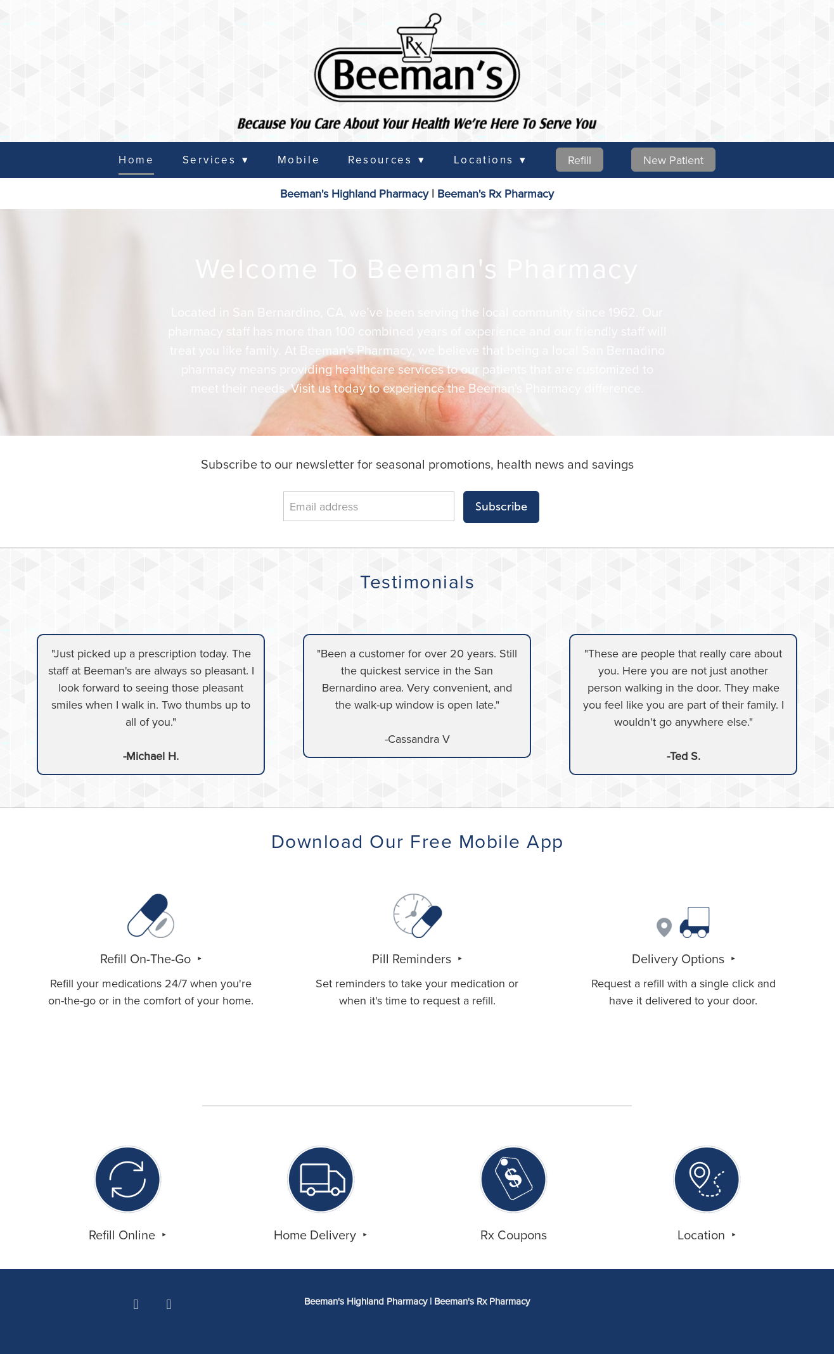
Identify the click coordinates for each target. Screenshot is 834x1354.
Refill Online (123, 1234)
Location (702, 1234)
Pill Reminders (413, 958)
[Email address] (368, 506)
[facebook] (136, 1304)
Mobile (299, 159)
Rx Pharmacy (495, 193)
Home (136, 159)
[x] (169, 1304)
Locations (490, 159)
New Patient (673, 160)
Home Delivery (316, 1234)
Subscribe (501, 506)
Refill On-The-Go (147, 958)
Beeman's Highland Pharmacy (354, 193)
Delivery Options (680, 958)
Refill (579, 160)
